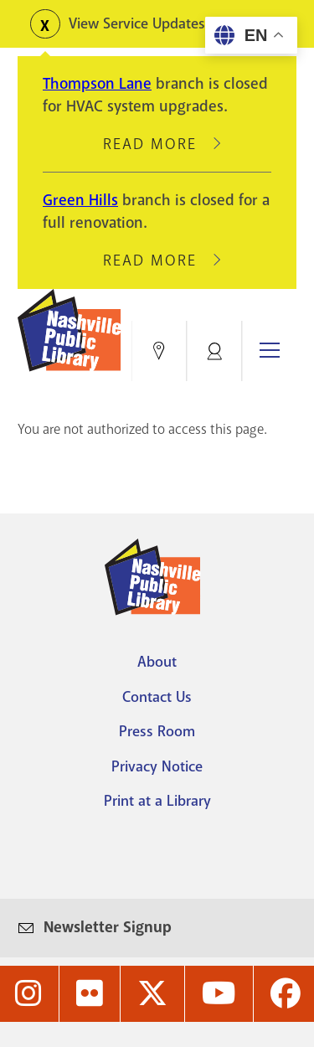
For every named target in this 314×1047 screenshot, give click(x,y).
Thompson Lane (97, 84)
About (157, 661)
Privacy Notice (157, 766)
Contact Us (157, 697)
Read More (157, 144)
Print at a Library (157, 801)
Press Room (157, 731)
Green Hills (80, 200)
